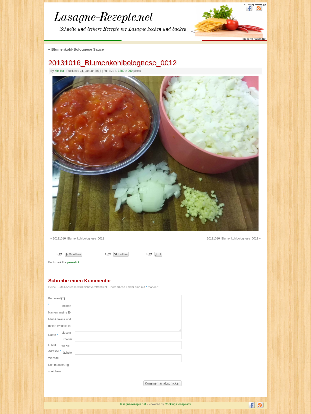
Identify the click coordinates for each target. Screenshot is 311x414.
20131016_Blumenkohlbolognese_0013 (232, 238)
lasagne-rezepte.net (103, 19)
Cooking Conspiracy (178, 404)
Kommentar (54, 301)
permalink (73, 262)
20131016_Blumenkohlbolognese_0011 (78, 238)
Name (53, 335)
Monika (59, 71)
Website (53, 358)
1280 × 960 (125, 71)
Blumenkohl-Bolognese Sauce (76, 49)
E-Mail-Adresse (54, 348)
